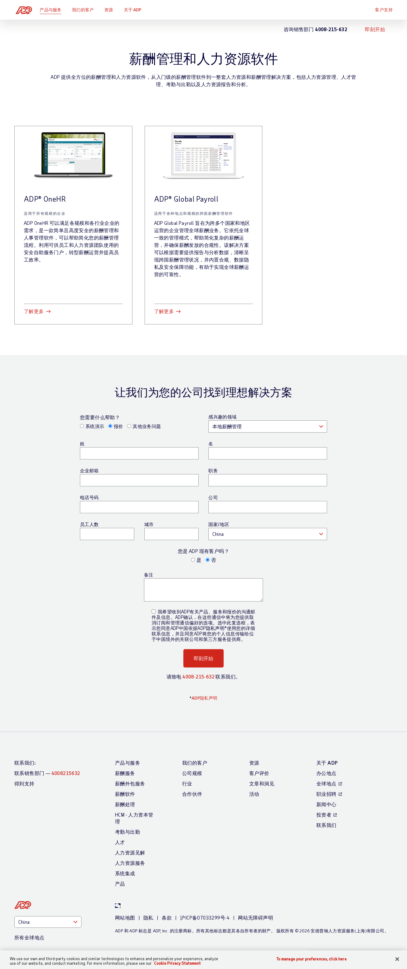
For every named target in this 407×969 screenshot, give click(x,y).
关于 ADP (135, 9)
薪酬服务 (125, 773)
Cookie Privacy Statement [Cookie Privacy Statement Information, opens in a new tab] (177, 963)
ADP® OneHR (45, 198)
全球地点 (326, 783)
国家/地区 (218, 524)
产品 (120, 884)
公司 (213, 497)
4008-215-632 (198, 676)
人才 (120, 842)
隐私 (148, 917)
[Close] (397, 959)
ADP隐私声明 (205, 697)
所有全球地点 (29, 937)
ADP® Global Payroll (186, 198)
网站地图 (125, 917)
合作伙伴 (192, 794)
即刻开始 (375, 29)
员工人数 (89, 524)
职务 (213, 470)
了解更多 (34, 311)
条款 (167, 917)
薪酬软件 (125, 794)
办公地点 (326, 773)
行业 (187, 783)
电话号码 (89, 497)
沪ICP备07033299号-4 (204, 917)
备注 (148, 574)
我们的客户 (85, 9)
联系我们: (25, 763)
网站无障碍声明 (255, 917)
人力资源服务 (130, 863)
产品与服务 (53, 9)
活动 (254, 794)
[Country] (47, 922)
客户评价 (259, 773)
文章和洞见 (261, 783)
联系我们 (326, 825)
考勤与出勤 (127, 832)
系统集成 (125, 873)
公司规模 (192, 773)
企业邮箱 (89, 470)
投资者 (323, 814)
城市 (149, 524)
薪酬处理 (125, 804)
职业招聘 (326, 794)
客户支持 (384, 9)
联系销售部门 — (47, 773)
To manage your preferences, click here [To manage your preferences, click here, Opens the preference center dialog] (311, 959)
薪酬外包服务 (130, 783)
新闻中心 (326, 804)
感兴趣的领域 (222, 416)
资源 (111, 9)
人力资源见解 (130, 852)
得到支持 (24, 783)
